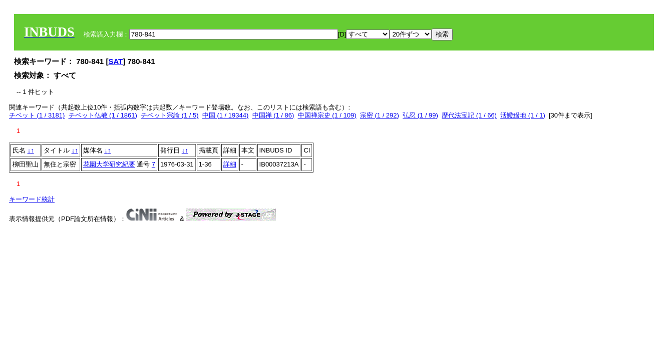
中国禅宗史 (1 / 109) (327, 115)
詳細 (229, 164)
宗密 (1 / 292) (379, 115)
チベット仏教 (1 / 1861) (103, 115)
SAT (115, 61)
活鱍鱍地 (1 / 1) (522, 115)
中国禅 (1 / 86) (273, 115)
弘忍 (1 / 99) (420, 115)
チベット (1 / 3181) (37, 115)
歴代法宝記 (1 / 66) (469, 115)
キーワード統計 (32, 199)
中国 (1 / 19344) (225, 115)
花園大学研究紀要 (109, 164)
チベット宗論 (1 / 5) (170, 115)
